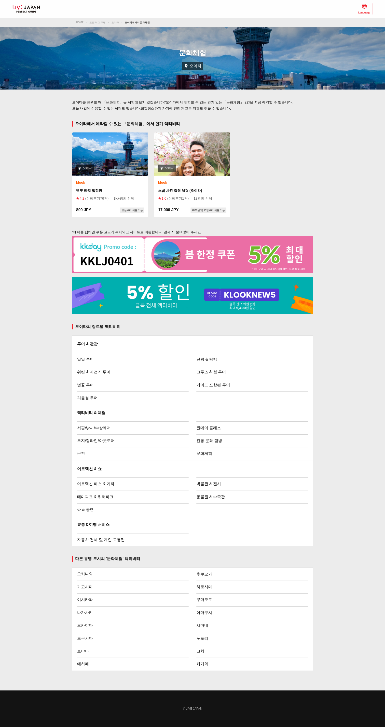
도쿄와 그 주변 (97, 22)
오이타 (115, 22)
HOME (79, 22)
